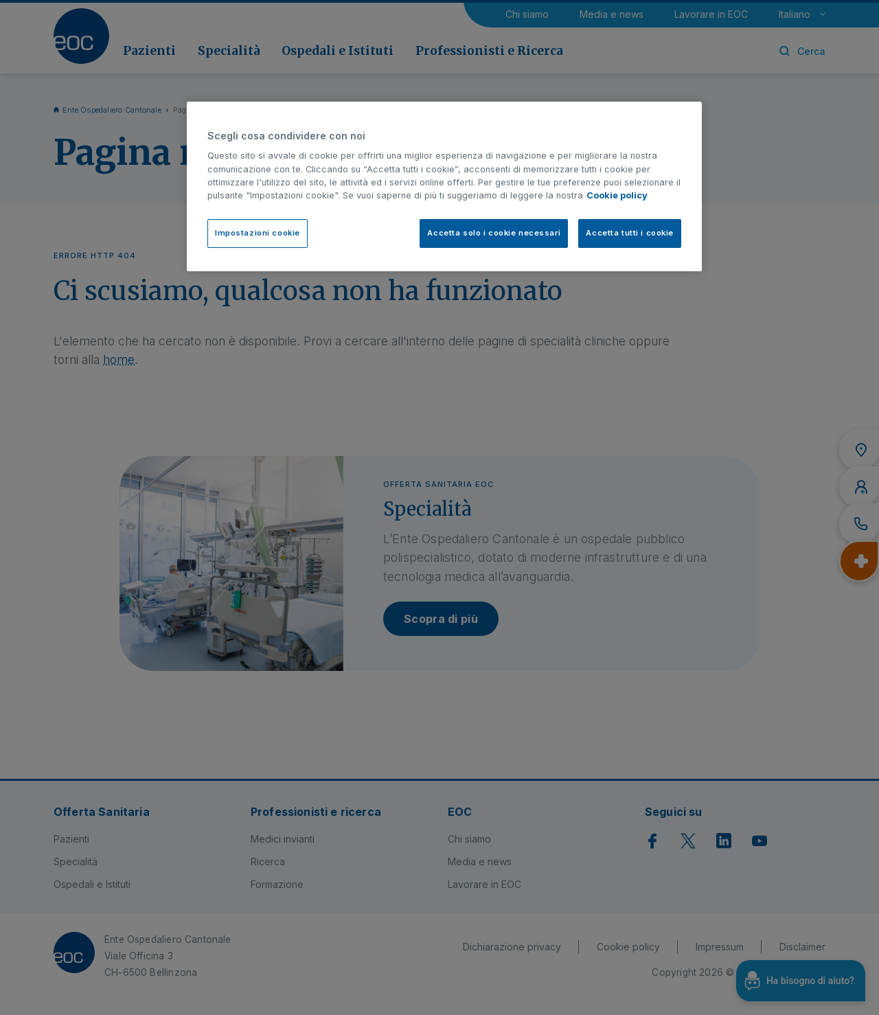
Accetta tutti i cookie (630, 233)
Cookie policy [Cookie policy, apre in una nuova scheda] (617, 195)
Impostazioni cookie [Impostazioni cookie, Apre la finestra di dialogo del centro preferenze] (257, 233)
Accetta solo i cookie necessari (493, 233)
